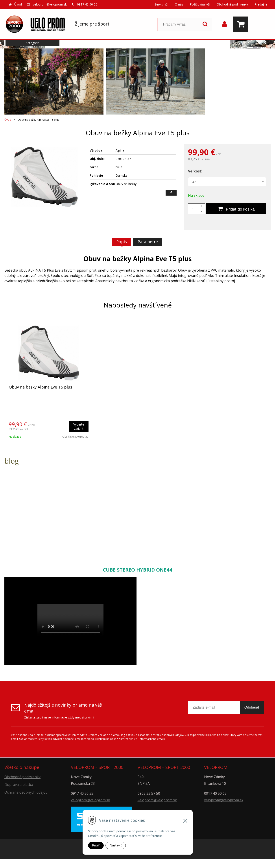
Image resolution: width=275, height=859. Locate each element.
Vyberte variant (78, 426)
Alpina (120, 150)
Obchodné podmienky (232, 4)
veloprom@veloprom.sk (50, 4)
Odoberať (251, 707)
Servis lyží (161, 4)
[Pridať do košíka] (236, 208)
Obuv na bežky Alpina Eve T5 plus (40, 387)
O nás (179, 4)
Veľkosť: (195, 171)
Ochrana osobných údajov (25, 792)
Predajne (261, 4)
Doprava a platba (18, 784)
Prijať (96, 845)
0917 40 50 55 (87, 4)
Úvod (18, 4)
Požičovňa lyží (200, 4)
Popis (121, 241)
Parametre (148, 241)
